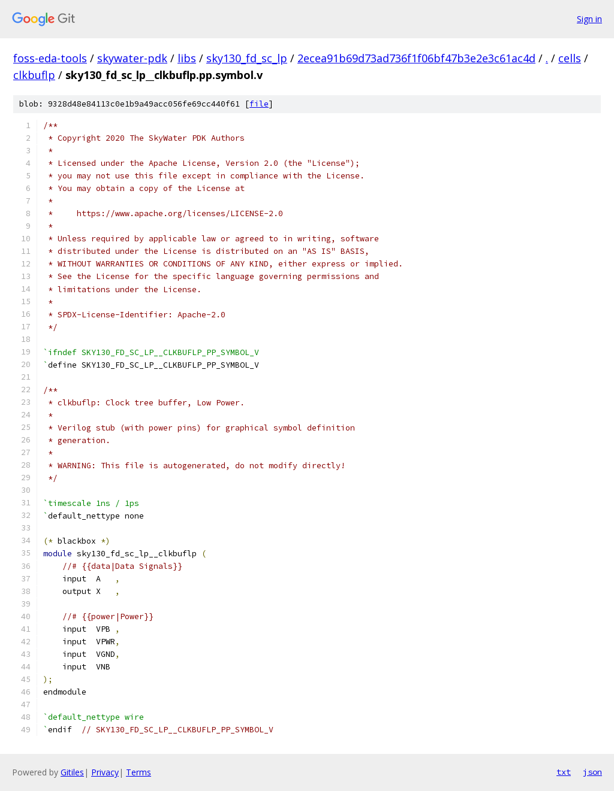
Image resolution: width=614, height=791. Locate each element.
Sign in (589, 19)
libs (186, 58)
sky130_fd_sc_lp (246, 58)
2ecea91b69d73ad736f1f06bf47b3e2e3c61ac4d (416, 58)
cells (569, 58)
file (259, 104)
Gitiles (72, 772)
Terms (138, 772)
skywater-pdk (132, 58)
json (592, 771)
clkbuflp (34, 75)
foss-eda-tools (50, 58)
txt (563, 771)
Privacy (105, 772)
